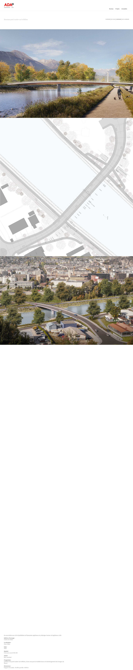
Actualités (124, 9)
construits (107, 19)
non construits (125, 19)
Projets (117, 9)
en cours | (113, 19)
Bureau (111, 9)
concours (118, 19)
